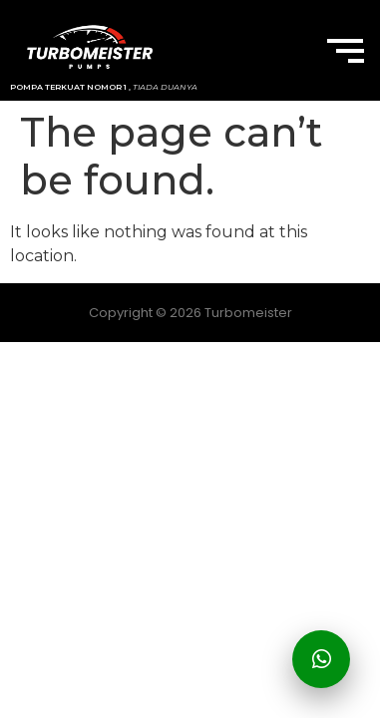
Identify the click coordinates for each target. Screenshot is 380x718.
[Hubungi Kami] (321, 659)
